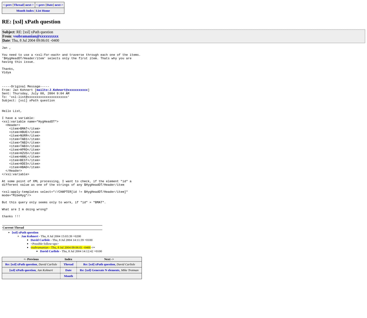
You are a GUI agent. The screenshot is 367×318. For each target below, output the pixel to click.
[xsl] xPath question (25, 267)
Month (68, 311)
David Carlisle (40, 275)
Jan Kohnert (29, 271)
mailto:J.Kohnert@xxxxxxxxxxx (62, 99)
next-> (29, 5)
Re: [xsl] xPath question (21, 299)
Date (50, 5)
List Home (43, 10)
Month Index (25, 10)
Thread (18, 5)
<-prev (7, 5)
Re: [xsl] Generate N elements (100, 305)
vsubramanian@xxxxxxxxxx (36, 36)
